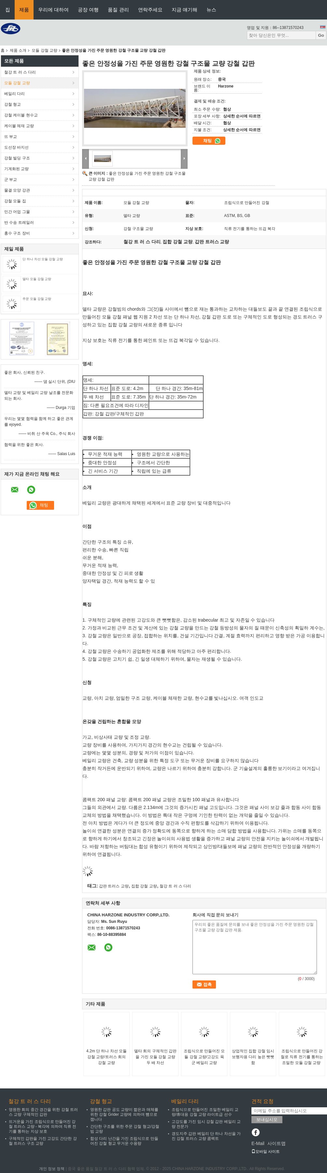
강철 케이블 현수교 (21, 115)
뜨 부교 (10, 136)
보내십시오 (266, 1119)
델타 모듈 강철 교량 (36, 279)
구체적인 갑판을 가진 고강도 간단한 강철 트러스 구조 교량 (43, 1141)
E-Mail (257, 1143)
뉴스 (211, 9)
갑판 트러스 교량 (114, 886)
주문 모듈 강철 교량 (36, 299)
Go (321, 35)
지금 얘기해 (184, 9)
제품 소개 (18, 50)
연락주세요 (150, 9)
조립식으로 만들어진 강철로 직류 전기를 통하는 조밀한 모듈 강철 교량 (302, 1057)
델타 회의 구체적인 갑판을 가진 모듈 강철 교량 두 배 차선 (155, 1057)
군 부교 (10, 179)
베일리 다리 (14, 93)
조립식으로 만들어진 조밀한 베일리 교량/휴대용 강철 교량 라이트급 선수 (205, 1112)
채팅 (212, 141)
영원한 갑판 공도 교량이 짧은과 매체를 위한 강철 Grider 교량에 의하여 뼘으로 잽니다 (124, 1114)
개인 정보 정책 (52, 1168)
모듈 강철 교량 (44, 50)
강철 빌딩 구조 (17, 158)
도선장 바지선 (16, 147)
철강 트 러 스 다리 (20, 72)
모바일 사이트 (265, 1151)
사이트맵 (276, 1143)
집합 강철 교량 (144, 886)
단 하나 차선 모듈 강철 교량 (42, 259)
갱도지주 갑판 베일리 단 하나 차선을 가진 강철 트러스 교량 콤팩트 (206, 1136)
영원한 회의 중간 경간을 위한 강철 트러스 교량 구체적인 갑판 (43, 1112)
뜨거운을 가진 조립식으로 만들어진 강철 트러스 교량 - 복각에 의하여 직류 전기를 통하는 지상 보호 (42, 1126)
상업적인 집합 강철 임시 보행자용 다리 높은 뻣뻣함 (253, 1057)
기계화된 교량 (16, 169)
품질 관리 (118, 9)
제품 (24, 9)
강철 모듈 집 (15, 201)
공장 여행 (88, 9)
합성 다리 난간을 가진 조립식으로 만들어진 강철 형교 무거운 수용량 (124, 1141)
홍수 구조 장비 (17, 233)
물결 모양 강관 (17, 190)
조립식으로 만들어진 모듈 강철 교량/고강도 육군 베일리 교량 (204, 1057)
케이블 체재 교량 (19, 126)
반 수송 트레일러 (19, 222)
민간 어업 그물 (17, 211)
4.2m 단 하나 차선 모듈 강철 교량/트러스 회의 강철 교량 (106, 1057)
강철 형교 (12, 104)
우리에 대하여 (53, 9)
